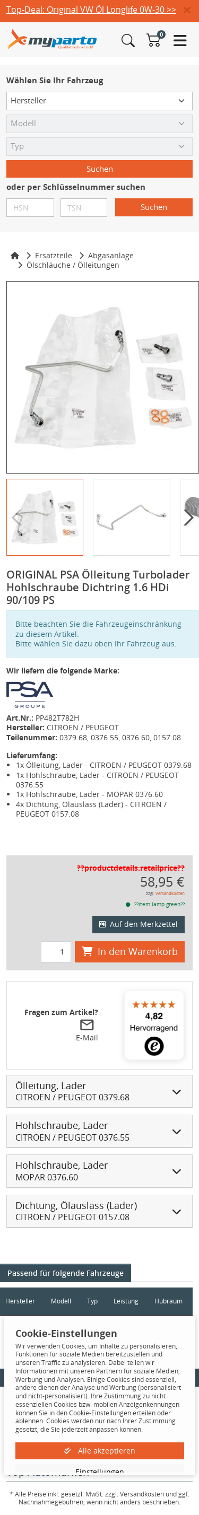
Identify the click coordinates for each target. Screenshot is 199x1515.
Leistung (126, 1301)
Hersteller (20, 1301)
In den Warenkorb (130, 951)
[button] (191, 10)
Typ (92, 1301)
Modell (61, 1301)
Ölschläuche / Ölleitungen (73, 265)
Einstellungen (99, 1472)
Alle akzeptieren (99, 1451)
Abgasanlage (111, 255)
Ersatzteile (53, 255)
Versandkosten (170, 893)
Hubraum (168, 1301)
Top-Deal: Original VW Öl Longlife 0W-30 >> (91, 9)
